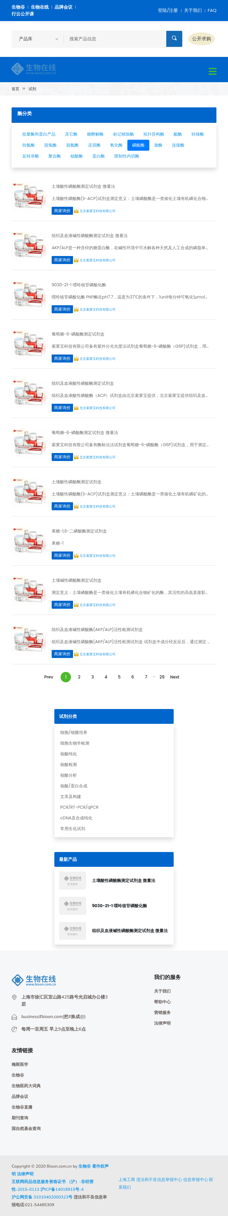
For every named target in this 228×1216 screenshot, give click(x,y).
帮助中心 (162, 1002)
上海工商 (126, 1179)
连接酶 (178, 145)
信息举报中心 (195, 1179)
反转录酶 (30, 156)
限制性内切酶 (126, 156)
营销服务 (162, 1012)
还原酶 (94, 145)
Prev (48, 677)
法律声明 (162, 1023)
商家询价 (62, 211)
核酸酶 (76, 156)
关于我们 (193, 10)
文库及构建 (70, 796)
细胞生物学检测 (74, 743)
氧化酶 (116, 145)
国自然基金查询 (26, 1128)
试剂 (32, 89)
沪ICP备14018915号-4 (62, 1189)
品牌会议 (63, 7)
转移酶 (197, 134)
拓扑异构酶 (153, 134)
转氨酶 (28, 145)
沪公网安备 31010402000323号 (42, 1197)
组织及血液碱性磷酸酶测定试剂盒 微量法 (130, 931)
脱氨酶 (72, 145)
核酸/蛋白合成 (73, 786)
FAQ (212, 10)
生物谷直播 (22, 1107)
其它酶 (71, 134)
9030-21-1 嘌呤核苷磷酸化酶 (119, 906)
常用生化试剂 (72, 829)
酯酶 (178, 134)
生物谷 (18, 7)
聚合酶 (54, 156)
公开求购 (201, 38)
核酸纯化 (68, 754)
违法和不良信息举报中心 (159, 1179)
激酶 (158, 145)
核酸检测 (68, 764)
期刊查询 (20, 1118)
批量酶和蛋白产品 (39, 134)
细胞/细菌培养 (73, 732)
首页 (15, 89)
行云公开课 (23, 14)
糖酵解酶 (95, 134)
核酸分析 (68, 775)
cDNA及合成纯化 (76, 818)
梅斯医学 (20, 1064)
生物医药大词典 (26, 1086)
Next (174, 677)
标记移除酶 (123, 134)
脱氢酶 (50, 145)
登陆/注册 (168, 10)
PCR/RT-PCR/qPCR (79, 807)
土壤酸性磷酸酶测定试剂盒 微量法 (123, 880)
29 (161, 677)
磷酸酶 (138, 145)
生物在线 (40, 7)
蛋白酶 (98, 156)
